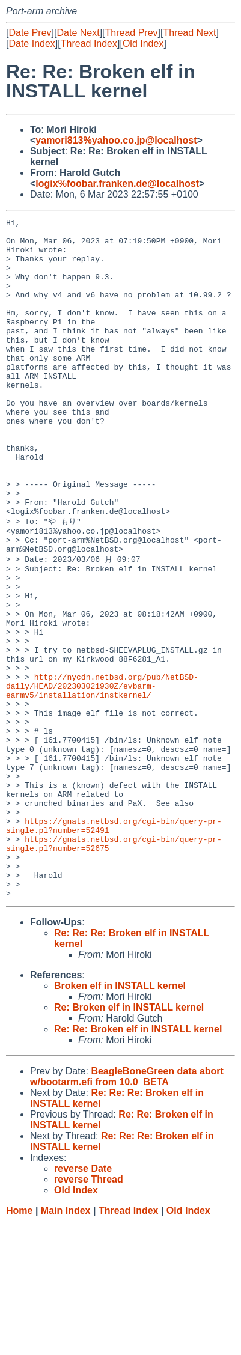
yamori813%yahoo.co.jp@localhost (116, 140)
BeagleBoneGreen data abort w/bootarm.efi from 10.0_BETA (127, 1209)
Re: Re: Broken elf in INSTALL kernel (138, 1162)
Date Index (31, 43)
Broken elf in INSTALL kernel (120, 1118)
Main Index (66, 1343)
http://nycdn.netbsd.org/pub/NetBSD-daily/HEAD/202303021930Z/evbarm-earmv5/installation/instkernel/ (102, 777)
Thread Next (189, 33)
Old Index (143, 43)
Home (19, 1343)
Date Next (77, 33)
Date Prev (29, 33)
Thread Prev (131, 33)
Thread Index (89, 43)
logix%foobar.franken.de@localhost (117, 183)
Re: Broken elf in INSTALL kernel (129, 1140)
